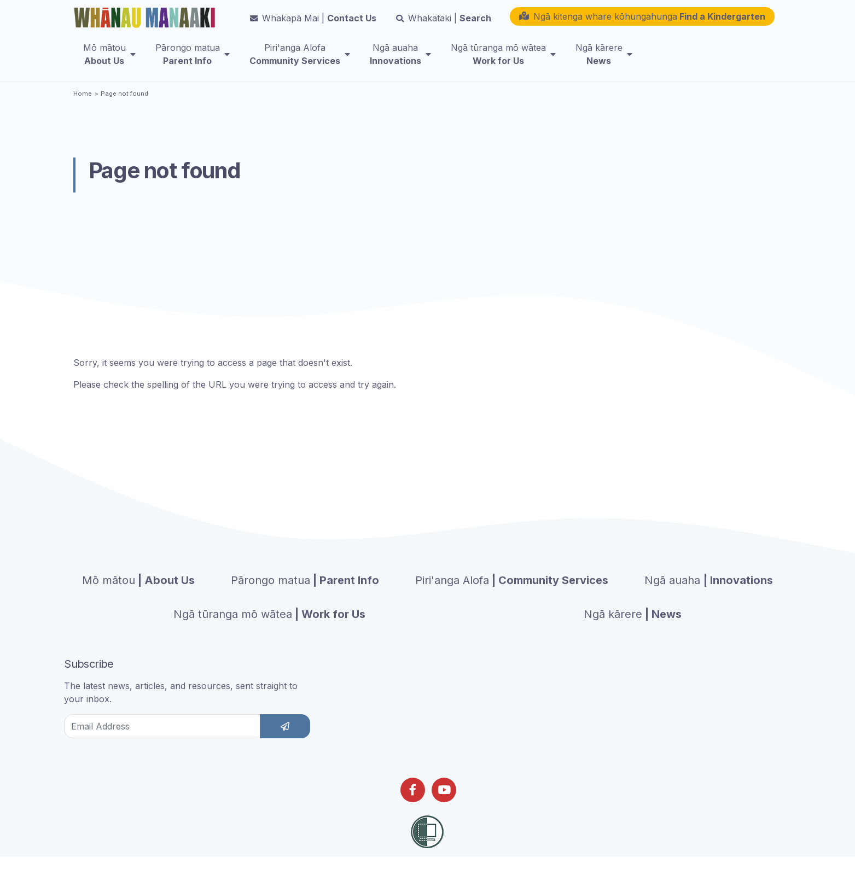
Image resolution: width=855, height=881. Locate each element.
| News (633, 629)
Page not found (124, 109)
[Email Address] (162, 742)
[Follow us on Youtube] (444, 805)
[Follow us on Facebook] (412, 805)
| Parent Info (305, 595)
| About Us (138, 595)
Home (82, 109)
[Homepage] (146, 20)
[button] (642, 23)
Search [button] (443, 24)
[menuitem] (109, 60)
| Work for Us (269, 629)
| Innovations (708, 595)
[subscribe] (285, 742)
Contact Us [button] (313, 24)
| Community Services (511, 595)
